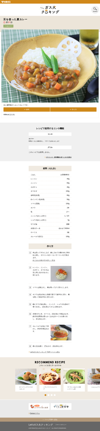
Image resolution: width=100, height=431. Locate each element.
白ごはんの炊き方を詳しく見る (44, 260)
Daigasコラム (35, 413)
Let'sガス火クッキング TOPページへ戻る (45, 352)
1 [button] (45, 395)
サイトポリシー (61, 424)
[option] (26, 380)
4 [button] (55, 395)
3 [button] (51, 395)
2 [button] (48, 395)
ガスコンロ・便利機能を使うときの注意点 (58, 157)
